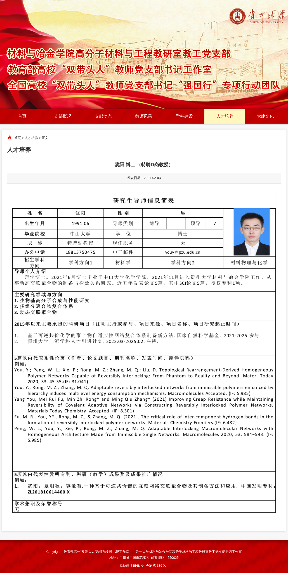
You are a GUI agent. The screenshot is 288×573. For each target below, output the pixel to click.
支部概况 (62, 116)
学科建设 (184, 116)
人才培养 (224, 116)
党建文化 (265, 116)
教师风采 (143, 116)
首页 (22, 116)
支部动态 (103, 116)
